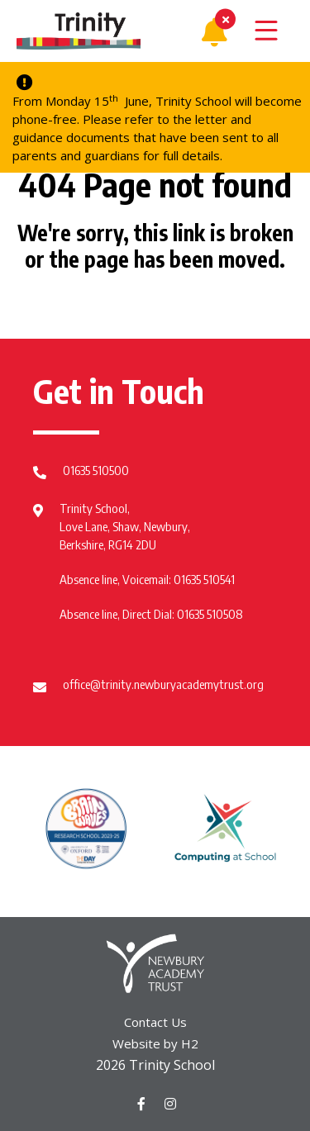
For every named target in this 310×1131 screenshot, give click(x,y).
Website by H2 (155, 1043)
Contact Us (155, 1022)
